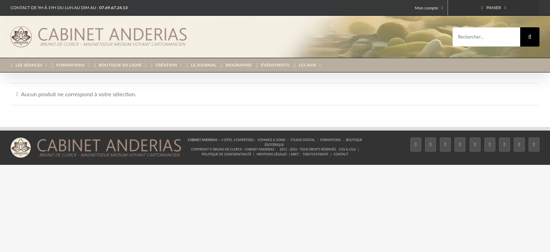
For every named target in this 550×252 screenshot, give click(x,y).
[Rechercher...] (486, 37)
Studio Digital (302, 140)
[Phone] (534, 145)
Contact (341, 154)
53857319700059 (315, 154)
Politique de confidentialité (226, 154)
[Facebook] (415, 145)
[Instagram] (445, 145)
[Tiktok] (460, 145)
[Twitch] (475, 145)
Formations (330, 140)
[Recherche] (529, 37)
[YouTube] (489, 145)
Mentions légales (271, 154)
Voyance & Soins (271, 140)
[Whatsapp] (519, 145)
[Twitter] (430, 145)
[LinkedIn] (504, 145)
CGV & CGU (347, 149)
